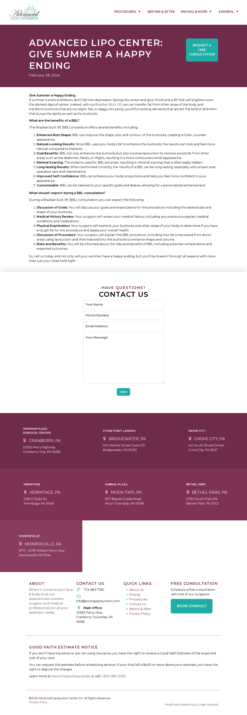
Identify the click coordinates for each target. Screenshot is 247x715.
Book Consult (191, 606)
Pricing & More (194, 12)
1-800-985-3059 (113, 676)
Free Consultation (202, 49)
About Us (136, 590)
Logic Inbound (208, 704)
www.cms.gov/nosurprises (71, 676)
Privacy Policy (139, 613)
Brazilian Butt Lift (108, 104)
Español (226, 12)
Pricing (134, 594)
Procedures (125, 12)
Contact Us (137, 604)
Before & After (161, 12)
